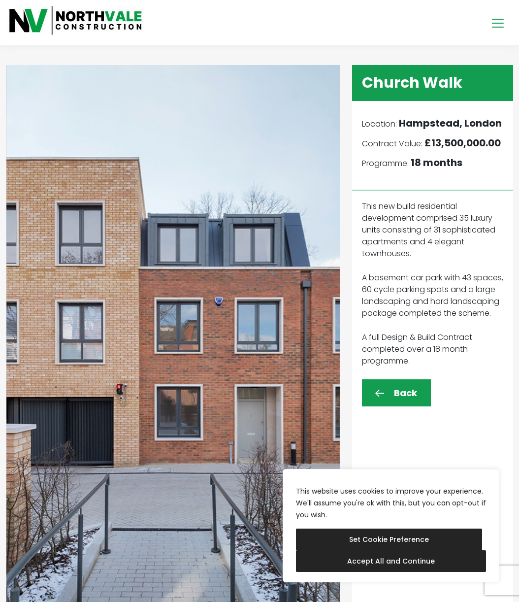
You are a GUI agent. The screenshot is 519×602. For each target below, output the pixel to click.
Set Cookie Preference (389, 539)
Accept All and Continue (391, 561)
